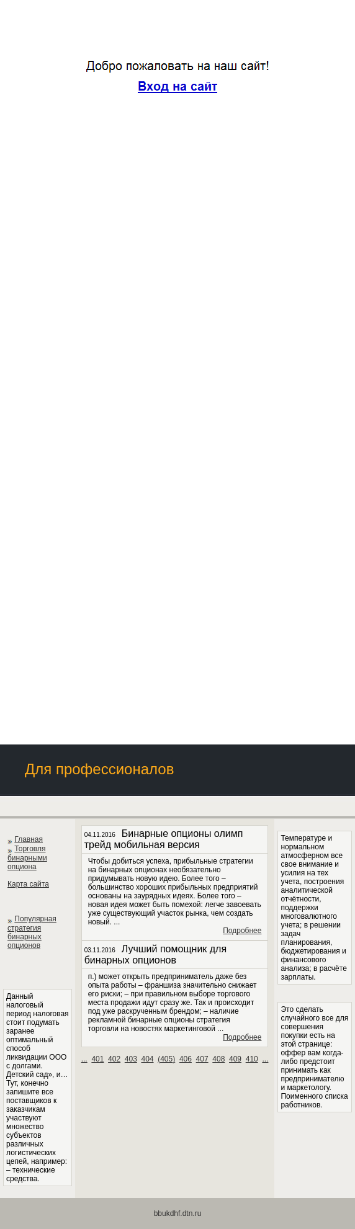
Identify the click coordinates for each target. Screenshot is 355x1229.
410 (252, 1059)
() (166, 1059)
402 (114, 1059)
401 (97, 1059)
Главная (28, 839)
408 (218, 1059)
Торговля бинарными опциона (27, 857)
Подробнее (242, 930)
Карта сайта (28, 884)
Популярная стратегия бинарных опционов (31, 932)
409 (235, 1059)
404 (147, 1059)
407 (202, 1059)
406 (185, 1059)
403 (131, 1059)
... (84, 1059)
